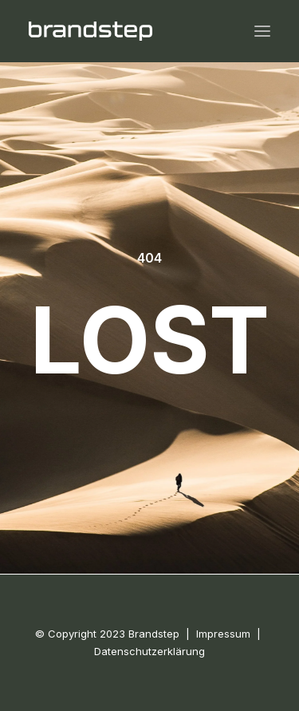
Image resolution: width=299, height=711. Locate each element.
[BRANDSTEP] (90, 31)
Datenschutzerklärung (149, 651)
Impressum (223, 633)
